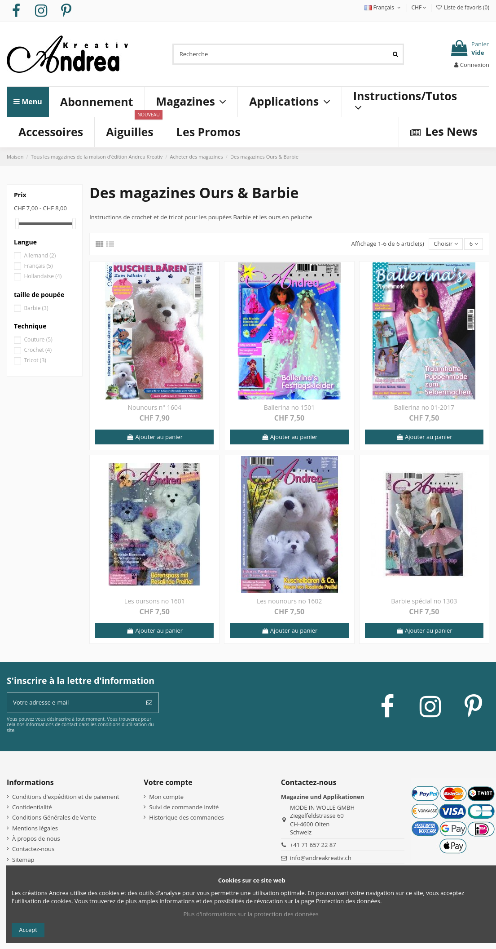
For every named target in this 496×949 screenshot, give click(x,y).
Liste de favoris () (462, 7)
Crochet (38, 350)
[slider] (17, 223)
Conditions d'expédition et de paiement (65, 797)
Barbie (36, 308)
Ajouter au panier (154, 437)
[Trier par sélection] (446, 244)
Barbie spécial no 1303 (424, 601)
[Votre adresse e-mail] (73, 702)
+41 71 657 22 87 (313, 845)
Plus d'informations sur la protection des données (250, 914)
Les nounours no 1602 (289, 601)
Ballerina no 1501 (289, 407)
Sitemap (23, 860)
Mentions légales (35, 828)
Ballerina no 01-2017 (424, 407)
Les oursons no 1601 (154, 601)
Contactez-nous (33, 849)
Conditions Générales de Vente (54, 817)
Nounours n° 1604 (154, 407)
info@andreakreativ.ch (320, 858)
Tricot (35, 360)
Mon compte (166, 797)
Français (383, 7)
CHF (419, 7)
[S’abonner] (149, 702)
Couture (38, 339)
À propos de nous (36, 838)
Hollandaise (42, 276)
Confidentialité (32, 807)
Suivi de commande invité (184, 807)
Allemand (40, 255)
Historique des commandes (186, 817)
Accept (28, 930)
